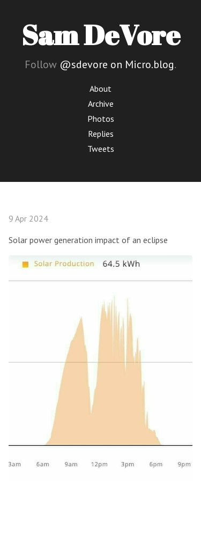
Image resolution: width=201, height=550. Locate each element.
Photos (100, 118)
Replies (101, 133)
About (100, 88)
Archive (101, 103)
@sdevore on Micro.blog (116, 64)
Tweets (100, 148)
